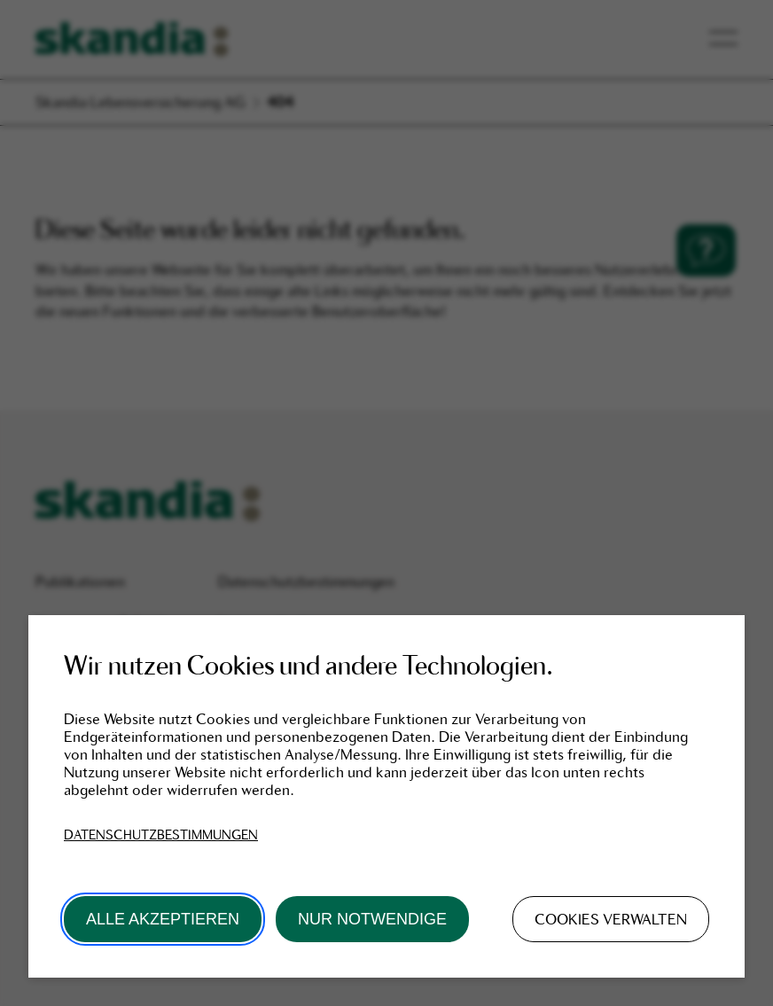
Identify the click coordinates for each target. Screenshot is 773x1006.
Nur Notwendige (372, 919)
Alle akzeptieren (162, 919)
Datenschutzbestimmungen (161, 835)
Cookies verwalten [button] (611, 919)
